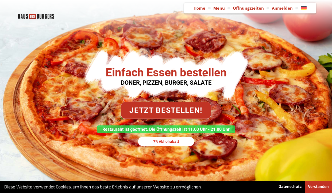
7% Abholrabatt (166, 141)
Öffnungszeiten (248, 8)
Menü (219, 8)
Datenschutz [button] (290, 186)
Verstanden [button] (318, 186)
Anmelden (282, 8)
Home (199, 8)
